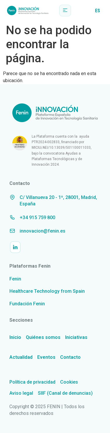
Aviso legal (21, 393)
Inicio (15, 337)
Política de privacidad (32, 382)
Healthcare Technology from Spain (47, 291)
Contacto (70, 357)
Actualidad (21, 357)
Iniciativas (76, 337)
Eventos (46, 357)
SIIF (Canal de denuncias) (65, 393)
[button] (65, 10)
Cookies (69, 382)
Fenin (15, 279)
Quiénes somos (43, 337)
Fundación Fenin (27, 303)
